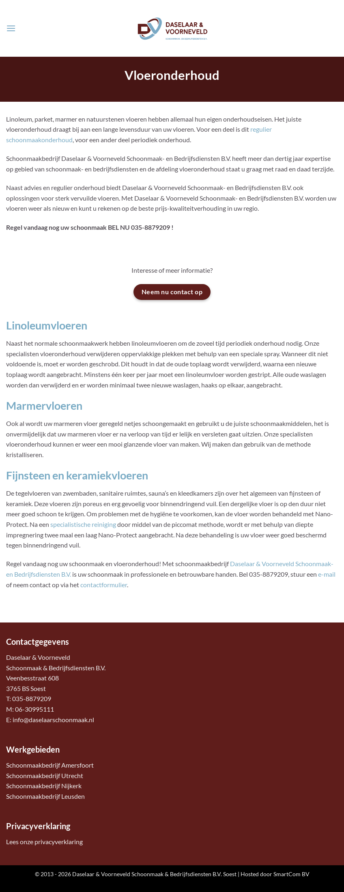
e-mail (326, 574)
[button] (11, 28)
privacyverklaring (58, 841)
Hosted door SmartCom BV (275, 874)
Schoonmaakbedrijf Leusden (45, 796)
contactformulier (103, 584)
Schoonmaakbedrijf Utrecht (44, 775)
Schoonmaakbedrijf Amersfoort (50, 765)
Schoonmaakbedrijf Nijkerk (44, 785)
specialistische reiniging (83, 524)
